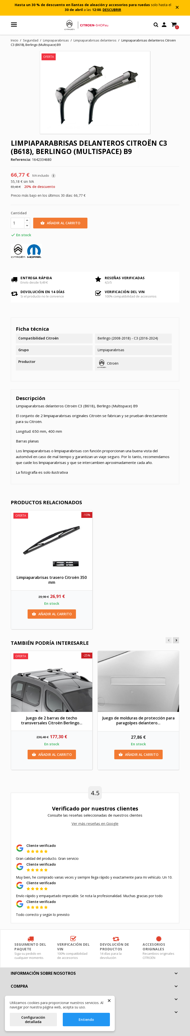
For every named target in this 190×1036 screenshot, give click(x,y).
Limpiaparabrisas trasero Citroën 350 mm (52, 580)
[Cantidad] (17, 223)
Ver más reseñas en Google (95, 823)
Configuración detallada (33, 1019)
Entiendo (86, 1019)
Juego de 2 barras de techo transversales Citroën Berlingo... (51, 720)
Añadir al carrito (60, 223)
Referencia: (21, 159)
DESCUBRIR (112, 9)
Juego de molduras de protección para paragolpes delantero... (138, 720)
